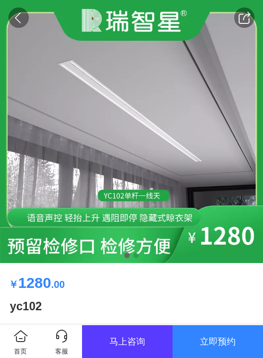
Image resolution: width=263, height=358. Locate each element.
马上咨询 (127, 342)
